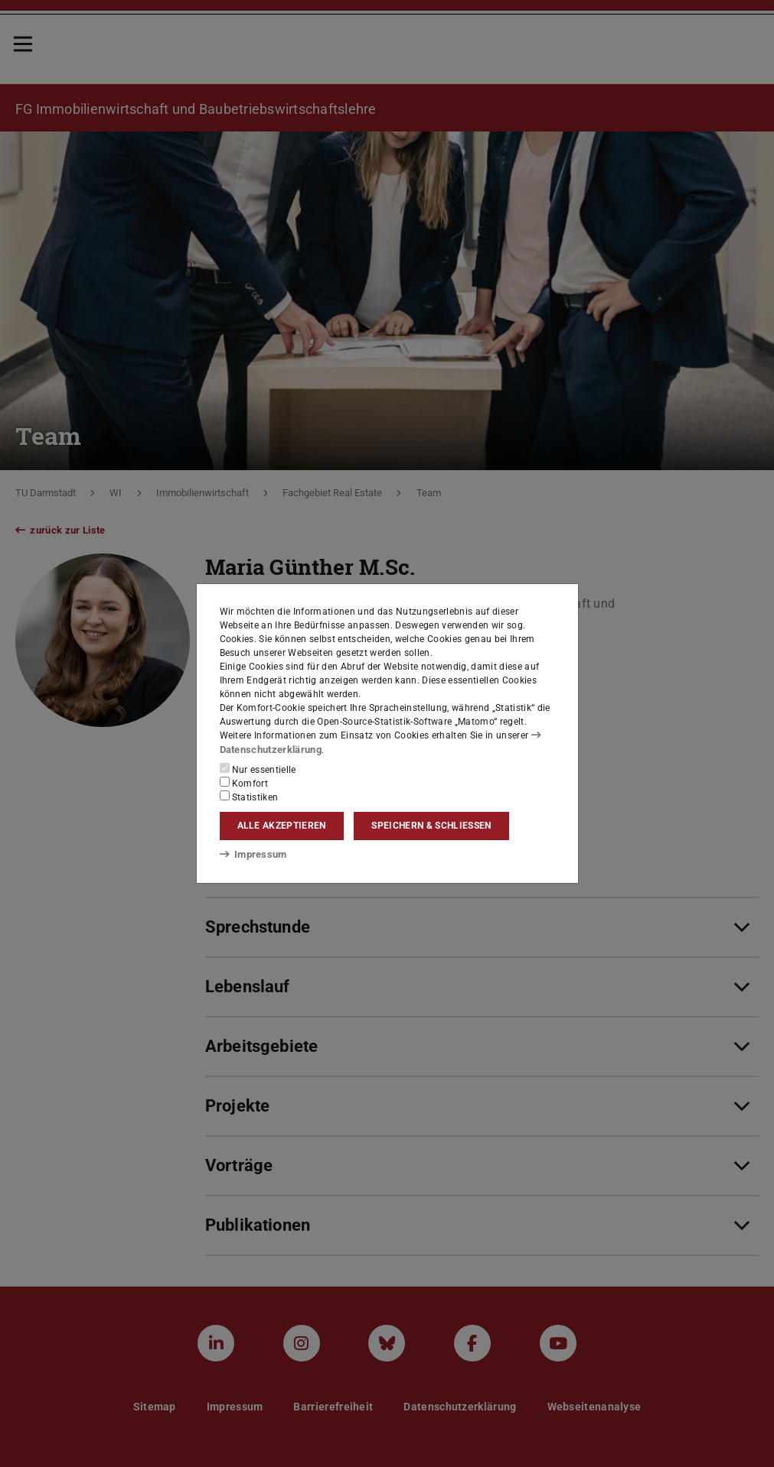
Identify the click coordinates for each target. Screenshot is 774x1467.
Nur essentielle (258, 768)
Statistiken (249, 796)
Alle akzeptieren (281, 825)
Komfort (244, 782)
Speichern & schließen (431, 825)
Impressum (251, 854)
